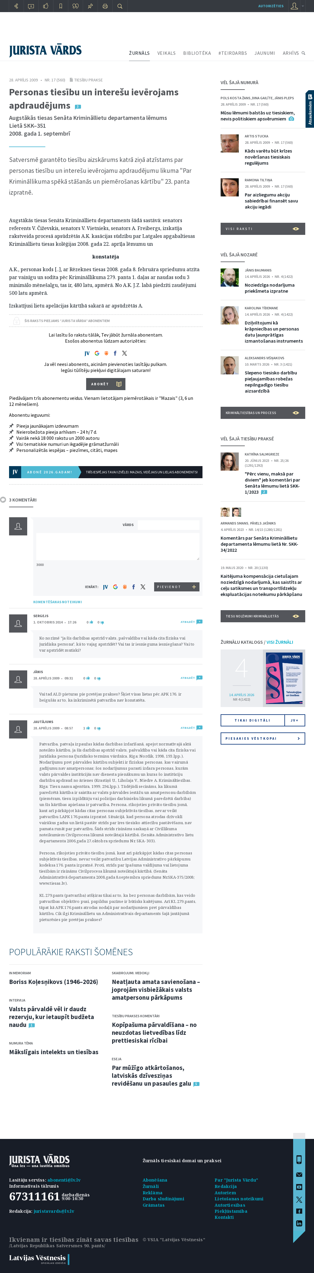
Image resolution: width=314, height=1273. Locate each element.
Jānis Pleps (284, 98)
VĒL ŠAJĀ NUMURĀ (239, 82)
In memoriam (20, 973)
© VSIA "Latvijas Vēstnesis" (174, 1239)
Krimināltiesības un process (262, 413)
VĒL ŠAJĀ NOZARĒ (239, 255)
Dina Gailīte (262, 98)
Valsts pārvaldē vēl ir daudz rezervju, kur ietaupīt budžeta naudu (51, 1017)
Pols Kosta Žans (236, 98)
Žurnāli (151, 1186)
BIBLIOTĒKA (197, 53)
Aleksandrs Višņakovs (264, 358)
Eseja (116, 1059)
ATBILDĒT (188, 622)
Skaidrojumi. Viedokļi (130, 973)
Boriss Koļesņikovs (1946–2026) (54, 982)
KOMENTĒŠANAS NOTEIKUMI (57, 602)
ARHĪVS (291, 53)
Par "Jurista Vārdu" (236, 1180)
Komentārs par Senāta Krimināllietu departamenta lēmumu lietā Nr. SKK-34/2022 (259, 544)
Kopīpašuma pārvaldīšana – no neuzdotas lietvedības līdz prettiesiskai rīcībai (154, 1032)
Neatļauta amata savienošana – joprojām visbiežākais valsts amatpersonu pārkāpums (156, 990)
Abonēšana (155, 1180)
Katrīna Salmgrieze (262, 454)
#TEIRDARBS (233, 53)
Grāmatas (154, 1205)
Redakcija (226, 1186)
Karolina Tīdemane (261, 308)
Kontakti (224, 1217)
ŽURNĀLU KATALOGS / (257, 642)
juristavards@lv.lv (54, 1211)
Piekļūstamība (231, 1211)
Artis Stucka (256, 136)
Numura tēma (21, 1043)
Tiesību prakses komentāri (136, 1016)
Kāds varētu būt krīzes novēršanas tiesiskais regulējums (268, 157)
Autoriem (225, 1193)
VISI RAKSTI (262, 229)
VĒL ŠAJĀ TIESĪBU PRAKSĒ (247, 439)
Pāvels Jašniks (263, 523)
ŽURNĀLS (139, 53)
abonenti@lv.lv (63, 1180)
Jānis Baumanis (258, 270)
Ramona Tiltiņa (258, 180)
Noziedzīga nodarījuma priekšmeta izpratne (270, 288)
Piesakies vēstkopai (262, 738)
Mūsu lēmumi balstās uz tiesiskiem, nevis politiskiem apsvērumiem (258, 116)
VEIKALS (166, 53)
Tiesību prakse (88, 80)
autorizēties (270, 6)
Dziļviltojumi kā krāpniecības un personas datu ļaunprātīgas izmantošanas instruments (274, 332)
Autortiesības (230, 1205)
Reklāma (153, 1193)
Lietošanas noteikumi (239, 1199)
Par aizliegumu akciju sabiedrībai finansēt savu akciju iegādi (271, 201)
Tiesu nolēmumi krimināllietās (262, 616)
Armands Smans (234, 523)
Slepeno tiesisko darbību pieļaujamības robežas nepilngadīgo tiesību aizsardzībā (271, 382)
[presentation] (169, 571)
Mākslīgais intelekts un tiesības (54, 1052)
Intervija (17, 1000)
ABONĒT (100, 384)
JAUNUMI (264, 53)
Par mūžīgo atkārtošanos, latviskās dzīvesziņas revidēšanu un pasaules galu (152, 1075)
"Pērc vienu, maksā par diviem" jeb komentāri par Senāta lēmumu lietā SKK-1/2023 (272, 483)
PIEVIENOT (169, 587)
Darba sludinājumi (163, 1199)
